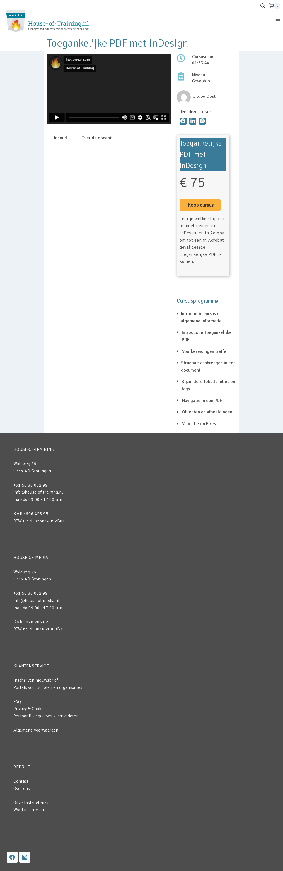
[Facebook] (12, 857)
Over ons (21, 788)
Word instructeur (29, 810)
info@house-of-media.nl (36, 600)
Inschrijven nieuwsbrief (35, 680)
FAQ (17, 702)
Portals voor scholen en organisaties (47, 687)
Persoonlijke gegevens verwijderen (46, 716)
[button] (183, 121)
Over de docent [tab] (96, 138)
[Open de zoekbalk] (263, 5)
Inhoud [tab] (60, 138)
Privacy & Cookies (30, 708)
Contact (20, 781)
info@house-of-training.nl (38, 492)
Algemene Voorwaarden (35, 730)
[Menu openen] (278, 20)
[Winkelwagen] (274, 6)
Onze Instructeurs (30, 803)
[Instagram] (24, 857)
